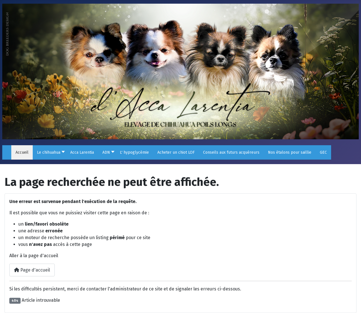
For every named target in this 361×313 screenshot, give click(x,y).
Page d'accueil (32, 270)
